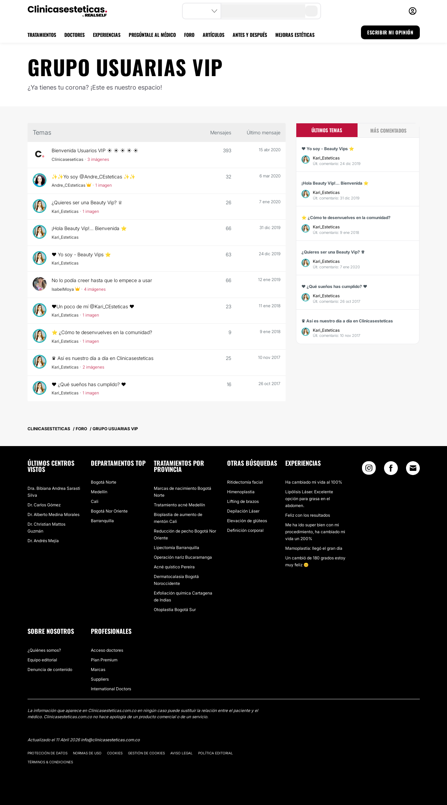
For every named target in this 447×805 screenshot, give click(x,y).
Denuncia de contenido (50, 669)
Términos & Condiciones (50, 762)
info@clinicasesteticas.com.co (110, 739)
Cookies (115, 753)
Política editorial (215, 753)
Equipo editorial (42, 659)
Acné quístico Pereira (174, 566)
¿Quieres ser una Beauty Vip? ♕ (87, 202)
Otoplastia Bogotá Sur (175, 609)
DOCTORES (74, 34)
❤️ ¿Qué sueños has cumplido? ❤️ (89, 384)
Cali (94, 501)
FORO (189, 34)
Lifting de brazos (243, 501)
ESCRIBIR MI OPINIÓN (390, 32)
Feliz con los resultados (307, 515)
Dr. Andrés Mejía (43, 540)
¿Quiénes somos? (44, 650)
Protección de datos (47, 753)
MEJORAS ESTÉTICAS (295, 34)
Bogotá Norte (103, 482)
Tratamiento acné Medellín (179, 504)
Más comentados (388, 130)
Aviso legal (181, 753)
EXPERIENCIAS (106, 34)
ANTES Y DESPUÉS (250, 34)
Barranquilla (102, 520)
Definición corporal (245, 530)
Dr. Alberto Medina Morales (53, 514)
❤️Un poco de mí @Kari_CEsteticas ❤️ (94, 306)
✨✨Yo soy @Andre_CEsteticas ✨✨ (94, 176)
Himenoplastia (241, 491)
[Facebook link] (391, 469)
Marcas (98, 669)
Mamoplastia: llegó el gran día (313, 548)
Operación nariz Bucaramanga (183, 557)
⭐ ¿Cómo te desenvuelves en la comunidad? (102, 332)
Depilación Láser (243, 511)
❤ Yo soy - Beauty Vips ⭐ (82, 254)
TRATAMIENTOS (42, 34)
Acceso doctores (107, 650)
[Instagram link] (369, 469)
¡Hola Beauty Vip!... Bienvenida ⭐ (90, 228)
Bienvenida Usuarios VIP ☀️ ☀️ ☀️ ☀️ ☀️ (95, 150)
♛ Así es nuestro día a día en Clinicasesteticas (103, 358)
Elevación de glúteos (247, 520)
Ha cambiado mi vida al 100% (313, 482)
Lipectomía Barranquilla (176, 547)
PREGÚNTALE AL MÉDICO (152, 34)
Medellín (99, 491)
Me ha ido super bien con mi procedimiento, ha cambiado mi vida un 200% (315, 531)
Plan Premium (104, 659)
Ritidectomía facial (245, 482)
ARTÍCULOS (213, 34)
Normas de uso (87, 753)
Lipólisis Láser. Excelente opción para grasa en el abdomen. (309, 498)
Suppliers (100, 679)
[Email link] (413, 468)
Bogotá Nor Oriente (109, 511)
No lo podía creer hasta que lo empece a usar (102, 280)
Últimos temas (326, 130)
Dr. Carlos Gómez (44, 504)
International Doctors (111, 688)
